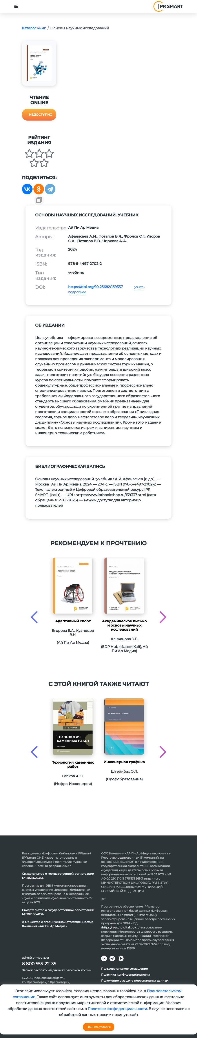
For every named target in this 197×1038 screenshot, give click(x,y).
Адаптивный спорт (73, 621)
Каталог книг (34, 28)
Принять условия (99, 1027)
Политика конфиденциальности (125, 974)
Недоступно (40, 115)
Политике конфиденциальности (117, 1009)
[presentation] (34, 617)
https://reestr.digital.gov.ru (121, 927)
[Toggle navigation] (16, 6)
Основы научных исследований (79, 28)
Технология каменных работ (73, 764)
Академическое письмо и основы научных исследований (124, 625)
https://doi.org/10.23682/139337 (95, 287)
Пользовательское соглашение (124, 968)
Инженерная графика (124, 762)
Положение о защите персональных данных (134, 980)
